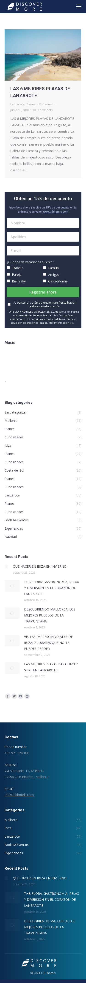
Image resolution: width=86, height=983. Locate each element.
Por (46, 104)
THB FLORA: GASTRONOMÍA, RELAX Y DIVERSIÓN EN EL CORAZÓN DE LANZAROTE (51, 588)
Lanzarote (17, 104)
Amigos (51, 274)
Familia (51, 268)
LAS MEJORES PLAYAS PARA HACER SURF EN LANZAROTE (51, 667)
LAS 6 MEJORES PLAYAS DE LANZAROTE (40, 92)
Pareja (14, 274)
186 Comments (42, 110)
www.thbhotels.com (55, 211)
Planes (31, 104)
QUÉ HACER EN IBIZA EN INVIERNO (40, 566)
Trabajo (15, 268)
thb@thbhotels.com (19, 794)
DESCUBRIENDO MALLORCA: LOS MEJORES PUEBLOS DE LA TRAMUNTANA (49, 615)
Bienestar (16, 281)
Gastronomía (55, 281)
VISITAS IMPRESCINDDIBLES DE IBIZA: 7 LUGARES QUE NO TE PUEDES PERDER (48, 642)
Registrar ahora (43, 292)
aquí (72, 322)
